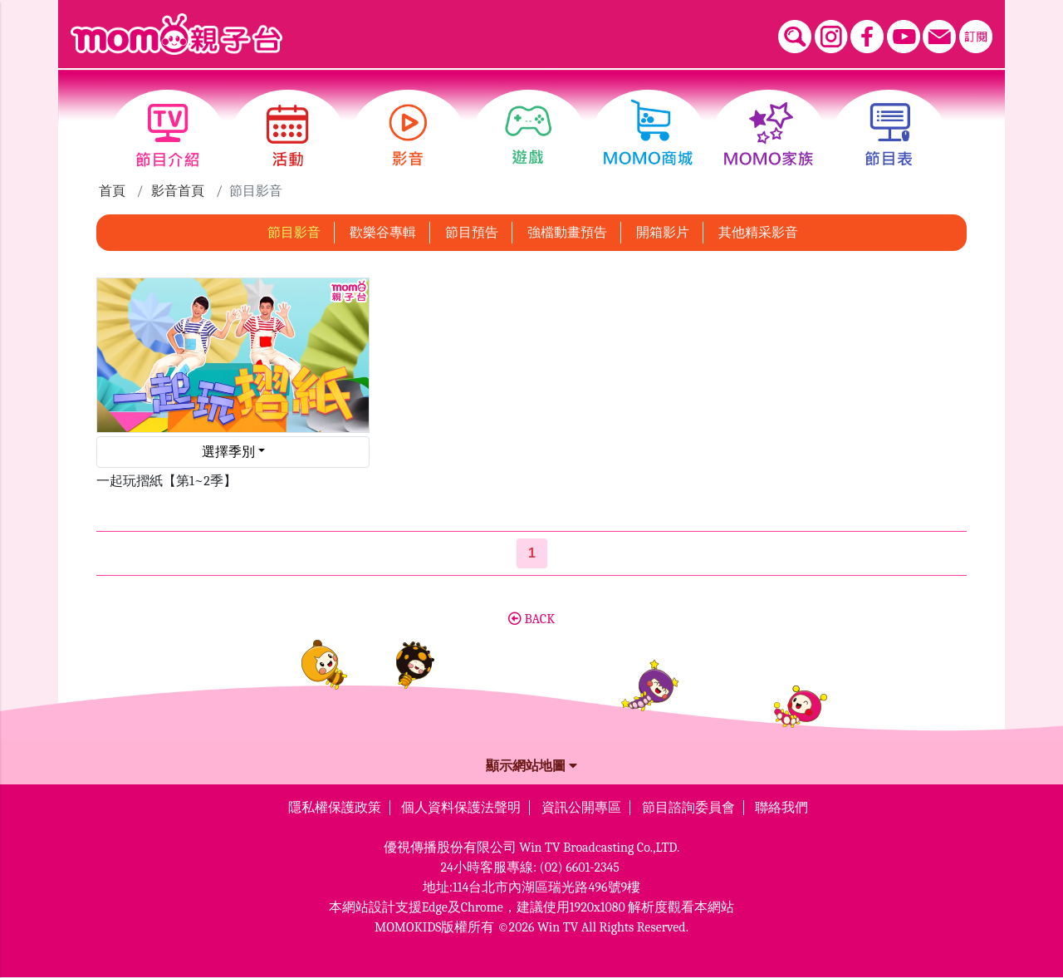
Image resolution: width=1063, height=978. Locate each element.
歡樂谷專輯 (383, 232)
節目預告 (471, 232)
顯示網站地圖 (531, 766)
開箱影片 (662, 232)
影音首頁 (177, 191)
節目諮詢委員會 (688, 807)
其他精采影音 (758, 232)
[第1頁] (532, 553)
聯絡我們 (781, 807)
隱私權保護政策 (334, 807)
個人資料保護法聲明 (461, 807)
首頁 (112, 191)
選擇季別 (228, 452)
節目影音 (294, 232)
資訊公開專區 (581, 807)
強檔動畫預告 (567, 232)
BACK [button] (531, 619)
